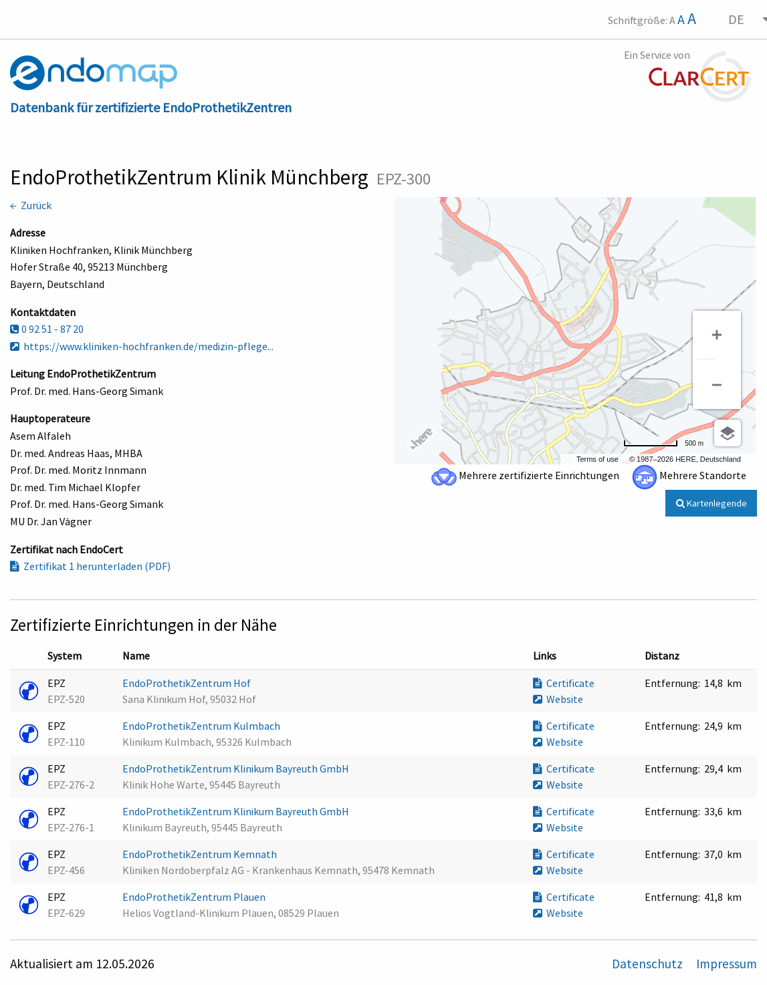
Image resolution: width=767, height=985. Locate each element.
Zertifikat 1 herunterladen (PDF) (90, 566)
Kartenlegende (711, 503)
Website (558, 699)
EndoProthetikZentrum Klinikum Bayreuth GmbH (236, 768)
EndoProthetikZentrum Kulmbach (202, 725)
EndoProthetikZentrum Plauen (194, 896)
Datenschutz (648, 964)
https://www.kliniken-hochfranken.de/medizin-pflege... (141, 346)
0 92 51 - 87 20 (47, 328)
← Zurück (30, 205)
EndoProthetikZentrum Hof (187, 683)
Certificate (563, 683)
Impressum (726, 964)
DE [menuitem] (736, 19)
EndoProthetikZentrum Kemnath (200, 854)
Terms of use (597, 459)
